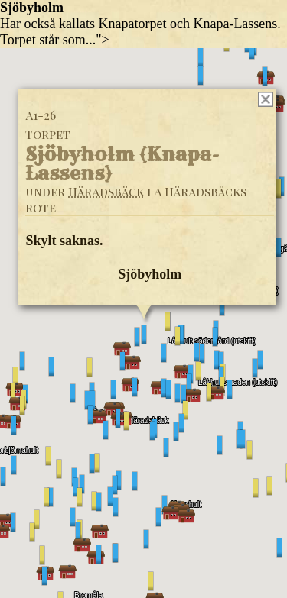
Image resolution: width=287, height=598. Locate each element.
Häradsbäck (106, 191)
